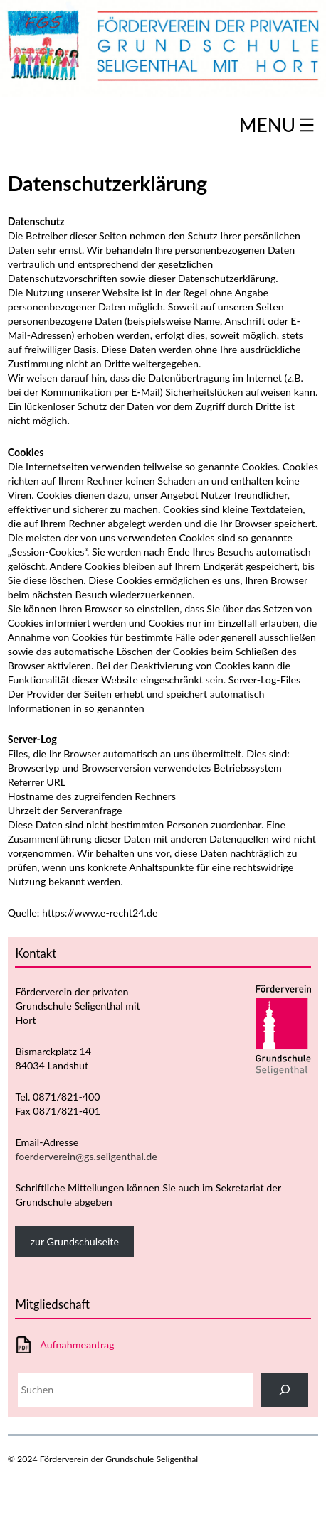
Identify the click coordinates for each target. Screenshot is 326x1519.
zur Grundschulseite (74, 1242)
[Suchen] (284, 1390)
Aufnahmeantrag (77, 1345)
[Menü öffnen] (278, 125)
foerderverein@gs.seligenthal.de (86, 1156)
